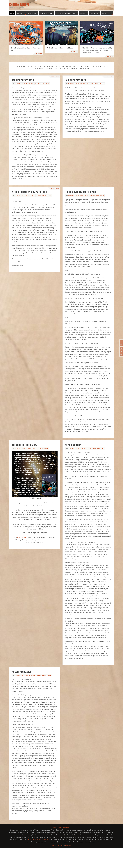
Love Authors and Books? (61, 828)
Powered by (55, 846)
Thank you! (95, 842)
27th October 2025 (82, 448)
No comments (55, 76)
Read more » (39, 54)
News (49, 195)
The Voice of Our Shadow (24, 445)
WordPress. (68, 846)
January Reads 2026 (75, 80)
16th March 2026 (28, 84)
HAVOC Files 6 (21, 537)
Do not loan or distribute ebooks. (38, 839)
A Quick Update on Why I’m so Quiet (29, 192)
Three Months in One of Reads (80, 192)
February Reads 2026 (23, 80)
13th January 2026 (82, 195)
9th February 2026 (28, 195)
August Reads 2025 (21, 671)
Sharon (17, 84)
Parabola (61, 846)
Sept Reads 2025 (73, 445)
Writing (45, 448)
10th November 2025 (29, 448)
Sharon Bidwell (20, 4)
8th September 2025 (28, 675)
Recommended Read (42, 84)
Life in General (41, 195)
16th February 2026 (82, 84)
